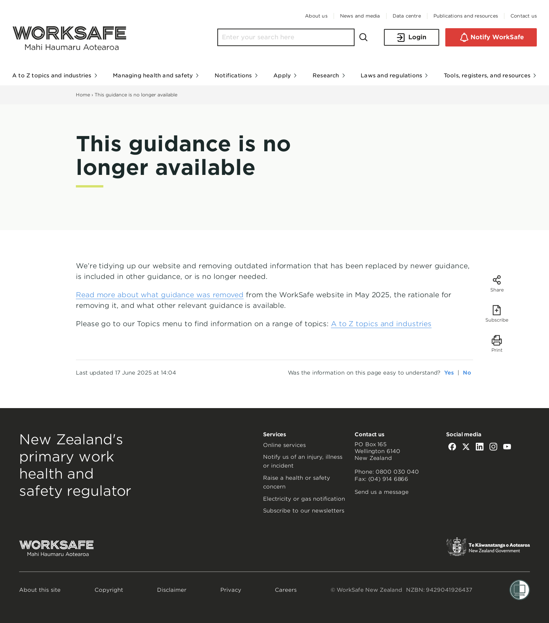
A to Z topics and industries (381, 324)
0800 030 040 (397, 472)
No (467, 373)
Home (83, 95)
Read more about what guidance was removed (160, 295)
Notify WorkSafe (491, 37)
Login (411, 37)
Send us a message (382, 492)
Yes (449, 373)
